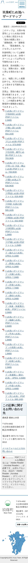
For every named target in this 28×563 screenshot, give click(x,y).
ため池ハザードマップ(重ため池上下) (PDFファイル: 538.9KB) (14, 181)
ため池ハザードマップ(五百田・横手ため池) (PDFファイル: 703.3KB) (14, 153)
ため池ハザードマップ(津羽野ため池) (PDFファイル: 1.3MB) (14, 230)
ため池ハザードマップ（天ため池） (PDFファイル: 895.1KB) (15, 396)
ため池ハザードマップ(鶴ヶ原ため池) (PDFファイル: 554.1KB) (14, 129)
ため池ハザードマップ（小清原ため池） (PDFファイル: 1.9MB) (14, 349)
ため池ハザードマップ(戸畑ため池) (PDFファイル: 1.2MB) (14, 242)
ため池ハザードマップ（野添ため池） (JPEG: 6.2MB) (14, 263)
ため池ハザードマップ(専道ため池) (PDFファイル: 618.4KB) (14, 193)
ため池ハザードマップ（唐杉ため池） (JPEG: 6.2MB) (14, 295)
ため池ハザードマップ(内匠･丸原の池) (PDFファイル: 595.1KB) (14, 205)
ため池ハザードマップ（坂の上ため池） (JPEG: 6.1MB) (14, 253)
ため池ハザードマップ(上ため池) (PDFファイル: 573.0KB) (14, 141)
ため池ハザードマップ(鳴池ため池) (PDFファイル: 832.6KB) (14, 218)
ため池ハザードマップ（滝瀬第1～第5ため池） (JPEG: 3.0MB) (15, 375)
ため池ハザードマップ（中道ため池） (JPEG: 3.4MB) (14, 385)
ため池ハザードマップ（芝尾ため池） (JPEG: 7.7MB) (14, 285)
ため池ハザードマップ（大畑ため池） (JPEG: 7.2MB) (14, 274)
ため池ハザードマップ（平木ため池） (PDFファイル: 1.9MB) (14, 335)
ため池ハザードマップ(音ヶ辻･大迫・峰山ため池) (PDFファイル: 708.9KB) (15, 167)
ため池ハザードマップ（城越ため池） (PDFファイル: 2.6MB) (14, 321)
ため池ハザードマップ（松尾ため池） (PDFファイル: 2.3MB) (14, 362)
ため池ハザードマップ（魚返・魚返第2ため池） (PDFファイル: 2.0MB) (15, 308)
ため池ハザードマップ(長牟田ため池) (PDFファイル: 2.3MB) (14, 115)
